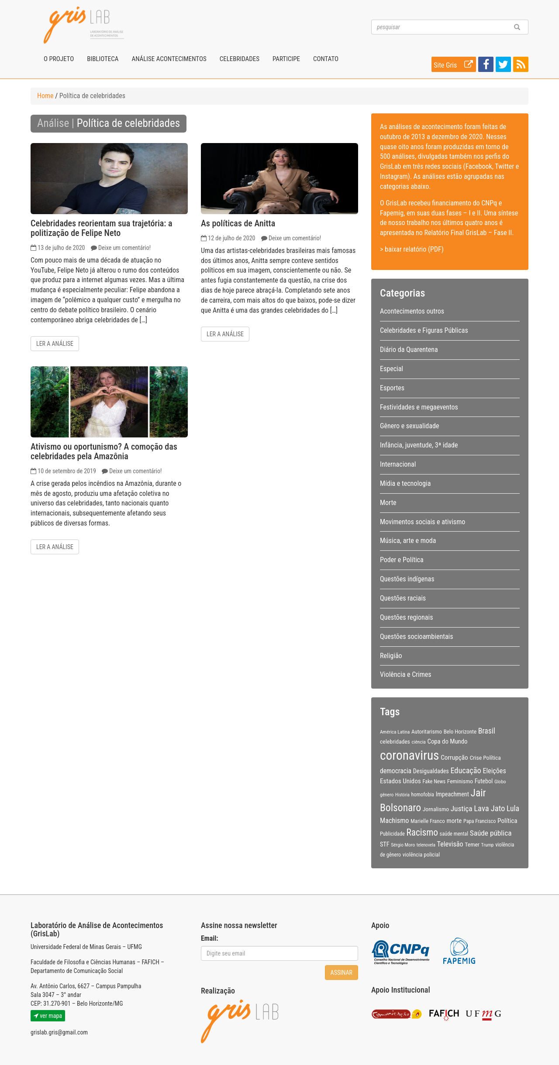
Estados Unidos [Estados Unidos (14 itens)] (400, 781)
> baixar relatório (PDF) (412, 249)
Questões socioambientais (416, 636)
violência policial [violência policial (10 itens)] (421, 854)
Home (45, 96)
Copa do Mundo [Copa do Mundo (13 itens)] (448, 741)
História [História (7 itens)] (402, 795)
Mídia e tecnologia (405, 483)
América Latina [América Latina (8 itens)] (395, 732)
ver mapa (48, 1015)
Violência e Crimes (405, 674)
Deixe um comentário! (124, 247)
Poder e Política (402, 560)
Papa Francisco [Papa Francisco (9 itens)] (479, 821)
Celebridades (239, 59)
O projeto (59, 59)
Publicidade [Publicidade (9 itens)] (392, 834)
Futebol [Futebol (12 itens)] (484, 781)
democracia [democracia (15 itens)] (395, 771)
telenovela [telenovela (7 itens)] (426, 845)
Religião (391, 656)
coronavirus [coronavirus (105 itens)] (409, 755)
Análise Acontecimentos (168, 59)
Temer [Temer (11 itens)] (472, 844)
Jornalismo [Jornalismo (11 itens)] (436, 809)
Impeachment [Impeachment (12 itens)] (452, 794)
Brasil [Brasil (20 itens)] (486, 731)
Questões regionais (406, 617)
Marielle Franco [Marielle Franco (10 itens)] (428, 821)
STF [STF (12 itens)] (384, 844)
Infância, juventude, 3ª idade (419, 445)
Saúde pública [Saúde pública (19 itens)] (491, 833)
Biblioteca (102, 59)
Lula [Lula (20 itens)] (513, 808)
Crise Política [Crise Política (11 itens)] (484, 757)
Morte (388, 502)
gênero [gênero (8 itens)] (386, 795)
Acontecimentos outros (412, 311)
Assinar (341, 972)
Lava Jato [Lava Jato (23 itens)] (489, 808)
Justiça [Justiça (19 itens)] (462, 808)
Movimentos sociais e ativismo (422, 522)
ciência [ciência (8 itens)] (419, 742)
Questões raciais (403, 598)
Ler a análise (54, 343)
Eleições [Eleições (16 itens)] (494, 771)
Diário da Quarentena (409, 349)
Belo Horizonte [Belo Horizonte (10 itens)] (460, 731)
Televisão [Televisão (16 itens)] (450, 844)
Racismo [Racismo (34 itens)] (422, 832)
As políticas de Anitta (238, 223)
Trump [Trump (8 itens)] (487, 845)
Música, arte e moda (408, 540)
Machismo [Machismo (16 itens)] (394, 820)
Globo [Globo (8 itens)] (500, 781)
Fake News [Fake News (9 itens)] (434, 781)
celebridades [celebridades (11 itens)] (395, 741)
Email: (209, 938)
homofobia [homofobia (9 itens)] (422, 795)
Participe (286, 59)
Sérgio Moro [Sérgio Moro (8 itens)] (403, 845)
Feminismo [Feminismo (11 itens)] (460, 781)
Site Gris (455, 64)
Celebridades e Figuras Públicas (424, 330)
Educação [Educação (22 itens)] (465, 770)
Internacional (398, 464)
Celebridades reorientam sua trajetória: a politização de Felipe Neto (101, 228)
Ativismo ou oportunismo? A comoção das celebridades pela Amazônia (104, 451)
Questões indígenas (407, 579)
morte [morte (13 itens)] (454, 821)
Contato (325, 59)
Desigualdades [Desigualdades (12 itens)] (431, 771)
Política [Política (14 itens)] (507, 821)
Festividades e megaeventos (419, 407)
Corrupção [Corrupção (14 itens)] (454, 757)
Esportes (392, 388)
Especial (391, 369)
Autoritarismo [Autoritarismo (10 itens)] (426, 731)
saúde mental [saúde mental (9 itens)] (454, 834)
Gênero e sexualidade (409, 426)
